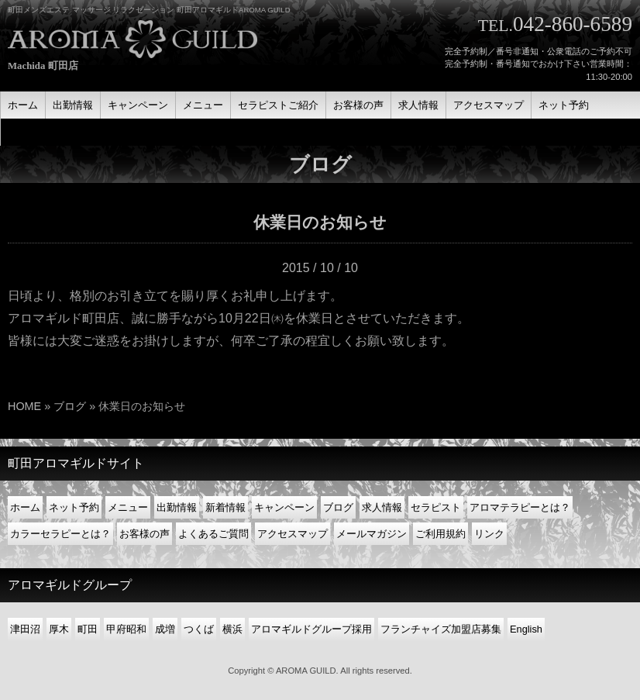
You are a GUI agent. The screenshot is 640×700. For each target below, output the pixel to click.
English (526, 629)
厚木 (59, 629)
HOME (24, 406)
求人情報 (382, 507)
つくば (199, 629)
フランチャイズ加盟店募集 (440, 629)
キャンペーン (284, 507)
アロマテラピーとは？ (520, 507)
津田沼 (25, 629)
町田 (87, 629)
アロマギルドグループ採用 (311, 629)
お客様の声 (144, 534)
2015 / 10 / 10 (320, 267)
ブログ (69, 406)
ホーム (25, 507)
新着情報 (225, 507)
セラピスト (436, 507)
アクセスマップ (292, 534)
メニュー (128, 507)
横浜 (232, 629)
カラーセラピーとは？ (60, 534)
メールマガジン (371, 534)
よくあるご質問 (213, 534)
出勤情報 (177, 507)
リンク (489, 534)
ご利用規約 (440, 534)
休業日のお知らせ (320, 222)
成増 (165, 629)
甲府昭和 (126, 629)
